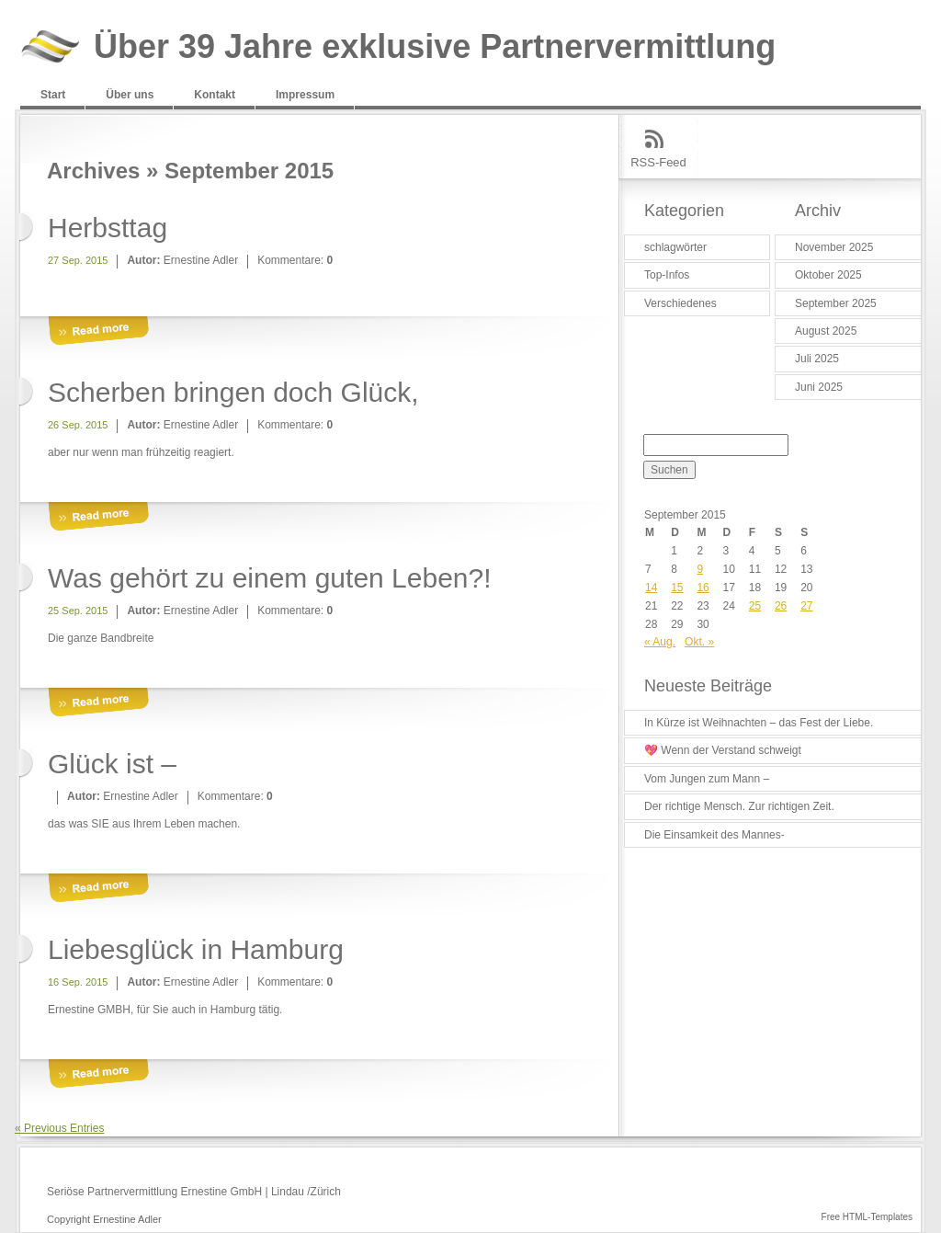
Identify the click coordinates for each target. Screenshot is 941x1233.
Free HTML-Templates (867, 1217)
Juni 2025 (819, 387)
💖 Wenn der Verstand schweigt (722, 750)
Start (52, 94)
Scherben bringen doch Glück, (233, 392)
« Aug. (659, 641)
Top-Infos (666, 274)
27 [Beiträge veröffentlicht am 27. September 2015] (806, 605)
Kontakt (214, 94)
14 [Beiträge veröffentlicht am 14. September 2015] (651, 587)
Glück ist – (112, 763)
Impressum (305, 94)
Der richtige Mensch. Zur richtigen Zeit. (739, 806)
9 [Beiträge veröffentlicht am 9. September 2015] (700, 569)
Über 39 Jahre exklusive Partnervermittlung (435, 47)
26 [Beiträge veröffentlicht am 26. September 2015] (781, 605)
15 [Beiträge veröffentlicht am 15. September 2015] (677, 587)
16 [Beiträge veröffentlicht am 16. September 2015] (703, 587)
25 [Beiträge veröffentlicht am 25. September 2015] (755, 605)
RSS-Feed (658, 162)
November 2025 (834, 247)
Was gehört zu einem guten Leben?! (270, 578)
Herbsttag (107, 227)
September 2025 (836, 303)
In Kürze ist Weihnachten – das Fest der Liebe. (758, 722)
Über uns (129, 94)
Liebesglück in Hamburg (196, 949)
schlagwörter (675, 247)
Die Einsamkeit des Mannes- (714, 834)
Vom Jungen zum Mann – (706, 778)
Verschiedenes (680, 303)
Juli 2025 (817, 358)
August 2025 (825, 331)
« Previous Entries (59, 1128)
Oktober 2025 (828, 274)
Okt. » (699, 641)
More (98, 331)
